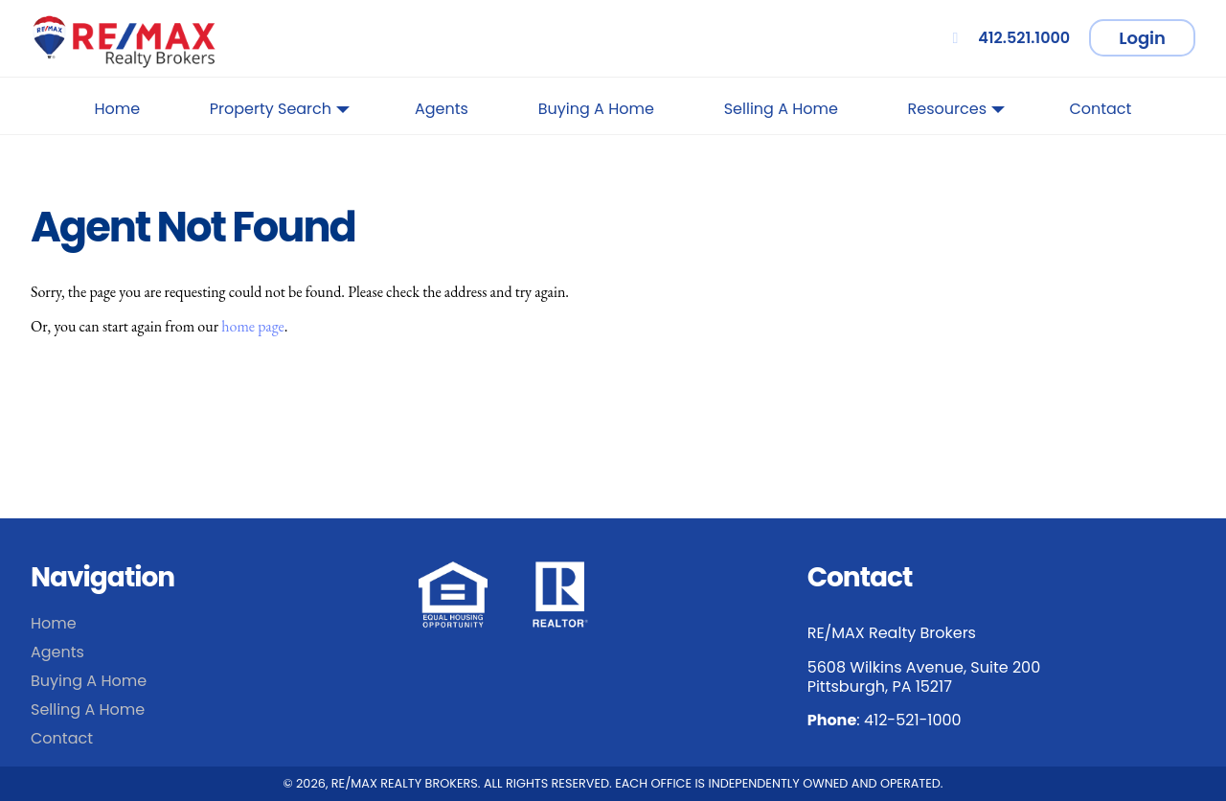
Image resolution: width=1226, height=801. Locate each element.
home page (252, 326)
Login (1142, 38)
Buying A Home (596, 109)
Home (118, 109)
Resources (956, 113)
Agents (441, 109)
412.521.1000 (1007, 38)
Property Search (280, 113)
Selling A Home (781, 109)
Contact (1100, 109)
